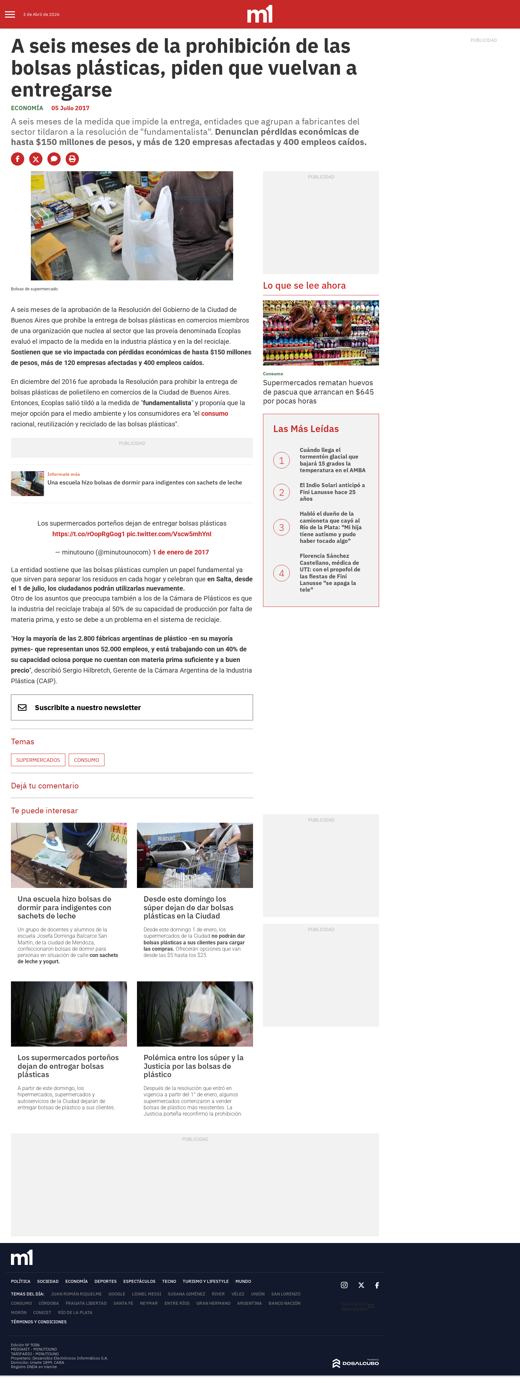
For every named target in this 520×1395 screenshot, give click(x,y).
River (218, 1294)
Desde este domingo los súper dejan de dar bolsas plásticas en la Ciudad (188, 907)
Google (116, 1294)
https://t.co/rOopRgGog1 (88, 534)
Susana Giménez (186, 1294)
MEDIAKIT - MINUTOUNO (34, 1349)
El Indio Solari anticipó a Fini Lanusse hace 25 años (332, 491)
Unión (258, 1294)
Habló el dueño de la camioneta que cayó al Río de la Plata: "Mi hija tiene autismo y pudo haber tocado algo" (331, 527)
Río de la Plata (75, 1312)
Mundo (243, 1281)
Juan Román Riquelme (76, 1294)
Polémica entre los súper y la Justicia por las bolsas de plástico (194, 1065)
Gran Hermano (213, 1303)
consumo (214, 413)
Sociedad (48, 1281)
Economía (27, 108)
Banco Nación (284, 1303)
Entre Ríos (177, 1303)
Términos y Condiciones (39, 1322)
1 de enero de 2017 (181, 552)
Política (21, 1281)
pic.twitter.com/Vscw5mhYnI (169, 534)
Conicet (42, 1312)
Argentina (249, 1303)
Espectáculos (139, 1281)
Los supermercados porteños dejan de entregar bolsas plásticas (68, 1065)
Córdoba (48, 1303)
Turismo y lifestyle (206, 1281)
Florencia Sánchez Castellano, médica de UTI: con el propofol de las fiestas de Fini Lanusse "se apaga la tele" (330, 572)
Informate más (63, 474)
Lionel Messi (146, 1294)
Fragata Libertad (86, 1303)
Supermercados (38, 760)
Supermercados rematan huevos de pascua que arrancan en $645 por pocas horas (318, 391)
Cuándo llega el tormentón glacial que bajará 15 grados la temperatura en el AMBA (333, 460)
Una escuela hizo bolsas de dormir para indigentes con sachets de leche (144, 482)
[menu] (14, 14)
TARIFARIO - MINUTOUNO (35, 1353)
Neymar (149, 1303)
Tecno (169, 1281)
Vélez (237, 1294)
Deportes (106, 1281)
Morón (19, 1312)
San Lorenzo (285, 1294)
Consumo (86, 760)
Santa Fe (123, 1303)
